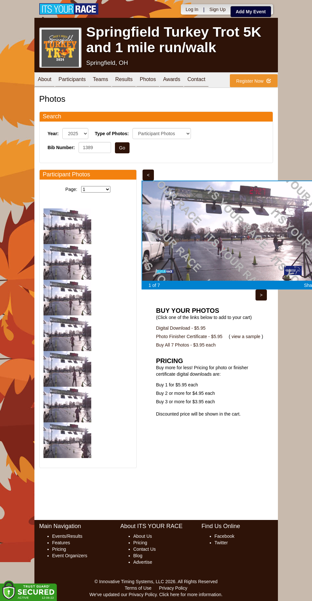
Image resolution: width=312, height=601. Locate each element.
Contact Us (144, 549)
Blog (138, 555)
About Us (142, 536)
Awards (171, 80)
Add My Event (251, 11)
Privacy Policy (173, 588)
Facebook (224, 536)
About (45, 80)
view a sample (245, 336)
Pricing (59, 549)
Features (61, 542)
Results (123, 80)
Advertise (142, 562)
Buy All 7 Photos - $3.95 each (186, 345)
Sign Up (217, 9)
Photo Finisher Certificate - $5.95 (189, 336)
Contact (196, 80)
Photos (148, 80)
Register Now (253, 81)
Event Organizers (69, 555)
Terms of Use (138, 588)
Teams (100, 80)
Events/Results (67, 536)
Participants (72, 80)
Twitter (221, 542)
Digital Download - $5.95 (181, 328)
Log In (192, 9)
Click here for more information (190, 594)
